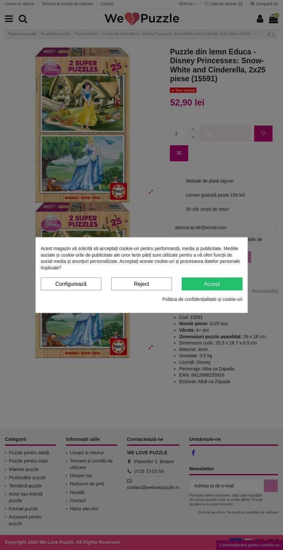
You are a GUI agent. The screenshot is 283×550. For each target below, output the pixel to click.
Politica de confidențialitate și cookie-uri (202, 299)
